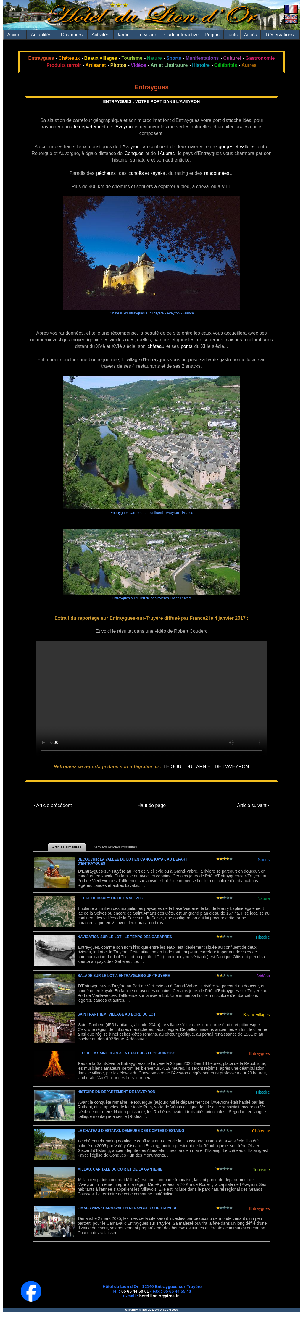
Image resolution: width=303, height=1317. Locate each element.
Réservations (280, 34)
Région (212, 34)
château (155, 346)
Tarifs (232, 34)
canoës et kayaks (146, 173)
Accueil (15, 34)
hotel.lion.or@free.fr (159, 1296)
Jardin (123, 34)
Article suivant (253, 805)
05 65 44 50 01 (135, 1291)
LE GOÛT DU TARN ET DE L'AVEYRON (206, 766)
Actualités (41, 34)
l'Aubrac (166, 153)
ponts (186, 346)
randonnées (216, 173)
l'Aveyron (130, 146)
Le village (147, 34)
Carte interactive (181, 34)
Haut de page (151, 805)
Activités (100, 34)
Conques (134, 153)
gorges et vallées (236, 146)
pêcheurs (106, 173)
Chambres (72, 34)
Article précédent (53, 805)
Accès (250, 34)
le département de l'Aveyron (103, 126)
